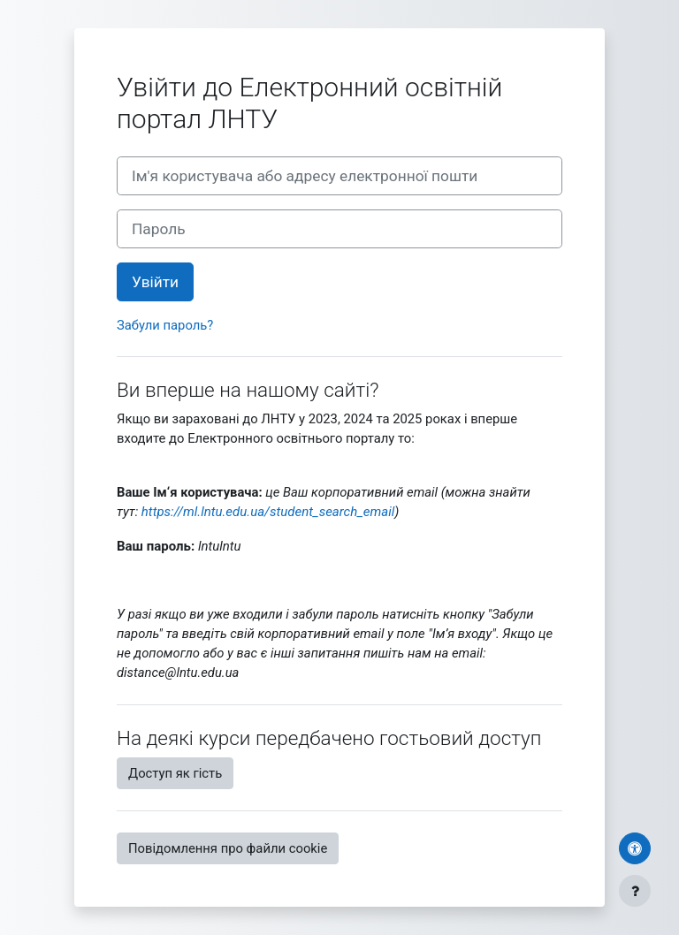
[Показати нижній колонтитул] (635, 891)
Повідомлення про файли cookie (227, 848)
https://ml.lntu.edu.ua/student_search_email (267, 512)
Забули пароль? (165, 325)
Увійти (155, 282)
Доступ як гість (175, 773)
